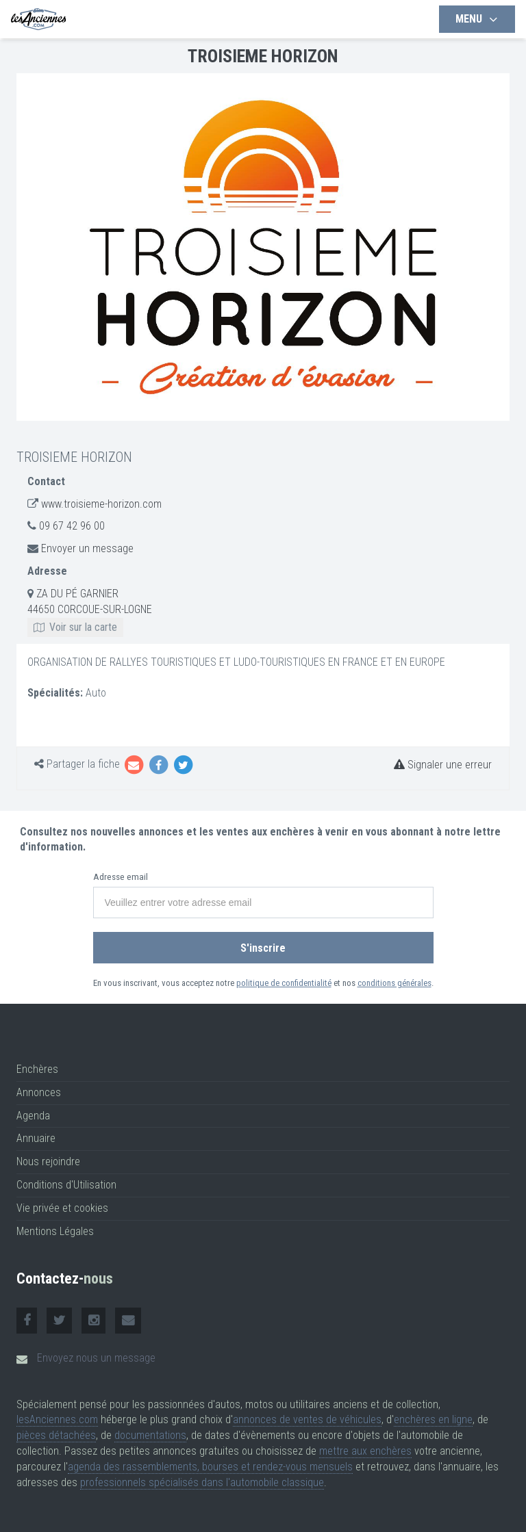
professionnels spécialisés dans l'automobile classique (202, 1482)
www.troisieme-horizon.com (101, 503)
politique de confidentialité (283, 983)
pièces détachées (56, 1435)
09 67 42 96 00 (72, 525)
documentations (150, 1435)
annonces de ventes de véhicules (307, 1419)
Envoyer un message (87, 548)
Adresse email (120, 877)
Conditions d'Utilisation (66, 1184)
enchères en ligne (433, 1419)
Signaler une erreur (443, 764)
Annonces (38, 1092)
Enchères (37, 1069)
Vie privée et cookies (62, 1208)
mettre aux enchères (365, 1450)
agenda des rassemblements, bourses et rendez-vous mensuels (210, 1466)
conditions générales (394, 983)
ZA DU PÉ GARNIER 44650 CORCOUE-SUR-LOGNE (89, 610)
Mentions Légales (55, 1231)
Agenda (33, 1115)
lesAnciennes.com (57, 1419)
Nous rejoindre (48, 1161)
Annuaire (35, 1138)
